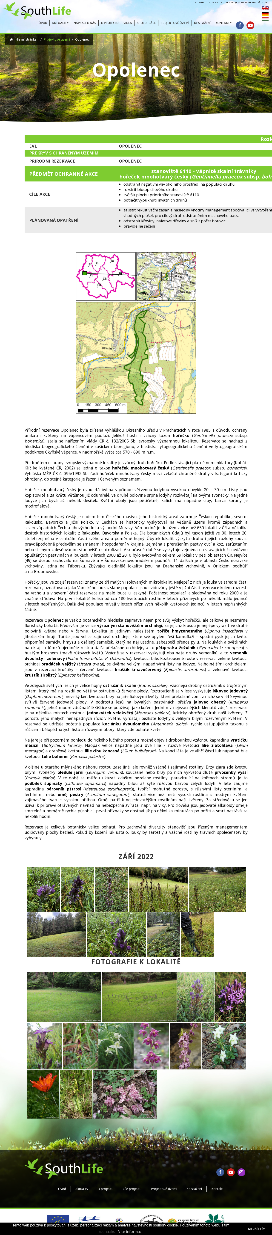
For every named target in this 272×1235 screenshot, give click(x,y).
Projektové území (57, 39)
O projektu (105, 1189)
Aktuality (81, 1189)
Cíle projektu (132, 1189)
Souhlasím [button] (257, 1228)
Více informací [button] (130, 1231)
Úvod (62, 1189)
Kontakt (217, 1189)
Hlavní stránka (26, 39)
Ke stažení (194, 1189)
